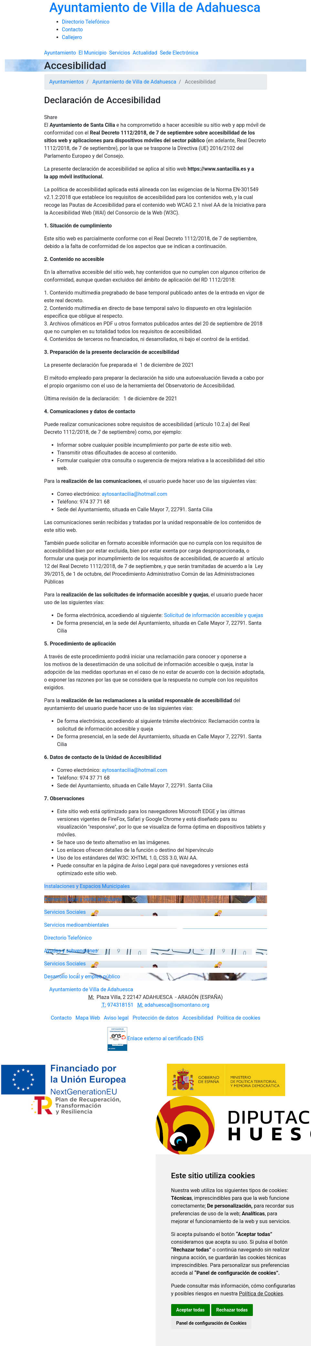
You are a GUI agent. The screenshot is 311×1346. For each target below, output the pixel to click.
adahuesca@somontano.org (173, 1005)
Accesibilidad (197, 1018)
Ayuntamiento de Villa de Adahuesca (134, 82)
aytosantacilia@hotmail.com (134, 494)
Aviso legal (116, 1018)
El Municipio (92, 53)
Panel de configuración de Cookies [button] (211, 1323)
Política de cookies (238, 1018)
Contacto (61, 1018)
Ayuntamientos (66, 82)
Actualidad (145, 53)
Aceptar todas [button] (190, 1309)
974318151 (117, 1005)
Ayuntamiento (60, 53)
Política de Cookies (261, 1294)
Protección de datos (155, 1018)
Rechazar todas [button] (232, 1309)
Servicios (119, 53)
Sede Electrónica (179, 53)
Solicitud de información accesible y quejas (213, 615)
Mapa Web (88, 1018)
